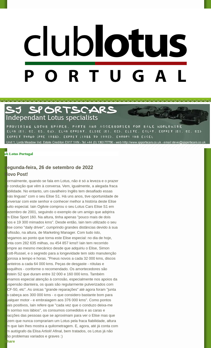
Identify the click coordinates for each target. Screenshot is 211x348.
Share (10, 341)
